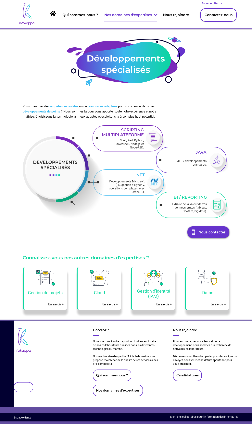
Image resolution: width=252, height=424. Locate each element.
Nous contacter (211, 232)
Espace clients (211, 3)
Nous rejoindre (176, 15)
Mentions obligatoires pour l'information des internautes (204, 416)
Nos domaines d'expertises (130, 15)
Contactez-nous (219, 15)
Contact (23, 387)
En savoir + (56, 304)
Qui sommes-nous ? (80, 15)
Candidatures (187, 375)
